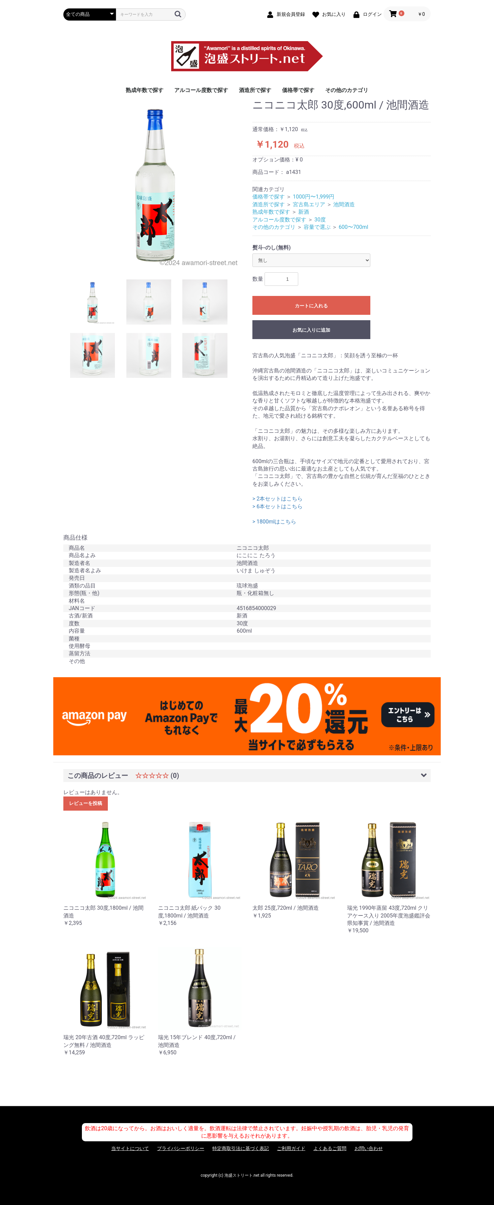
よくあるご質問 (329, 1148)
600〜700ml (353, 227)
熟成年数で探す (144, 90)
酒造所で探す (255, 90)
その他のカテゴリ (346, 90)
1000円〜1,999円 (313, 196)
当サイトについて (130, 1148)
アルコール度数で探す (201, 90)
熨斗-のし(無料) (271, 247)
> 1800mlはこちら (274, 521)
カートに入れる (311, 305)
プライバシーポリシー (180, 1148)
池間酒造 (344, 204)
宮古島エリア (309, 204)
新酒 (303, 212)
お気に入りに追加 (311, 330)
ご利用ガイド (291, 1148)
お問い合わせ (368, 1148)
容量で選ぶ (317, 227)
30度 (320, 219)
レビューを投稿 (85, 803)
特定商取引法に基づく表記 (240, 1148)
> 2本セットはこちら (277, 498)
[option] (155, 184)
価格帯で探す (298, 90)
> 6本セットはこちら (277, 506)
